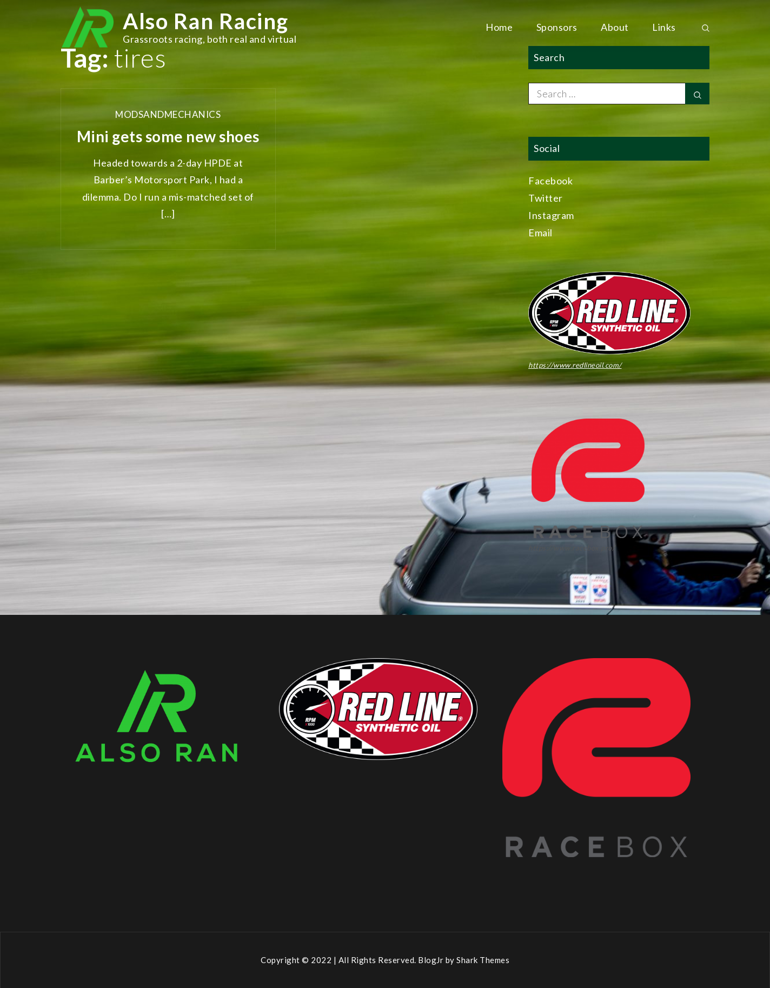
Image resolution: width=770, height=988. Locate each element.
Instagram (551, 215)
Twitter (545, 198)
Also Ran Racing (206, 21)
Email (540, 232)
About (615, 27)
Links (664, 27)
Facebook (550, 181)
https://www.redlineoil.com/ (575, 365)
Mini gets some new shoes (168, 136)
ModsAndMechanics (168, 114)
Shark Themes (482, 960)
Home (499, 27)
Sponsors (557, 27)
